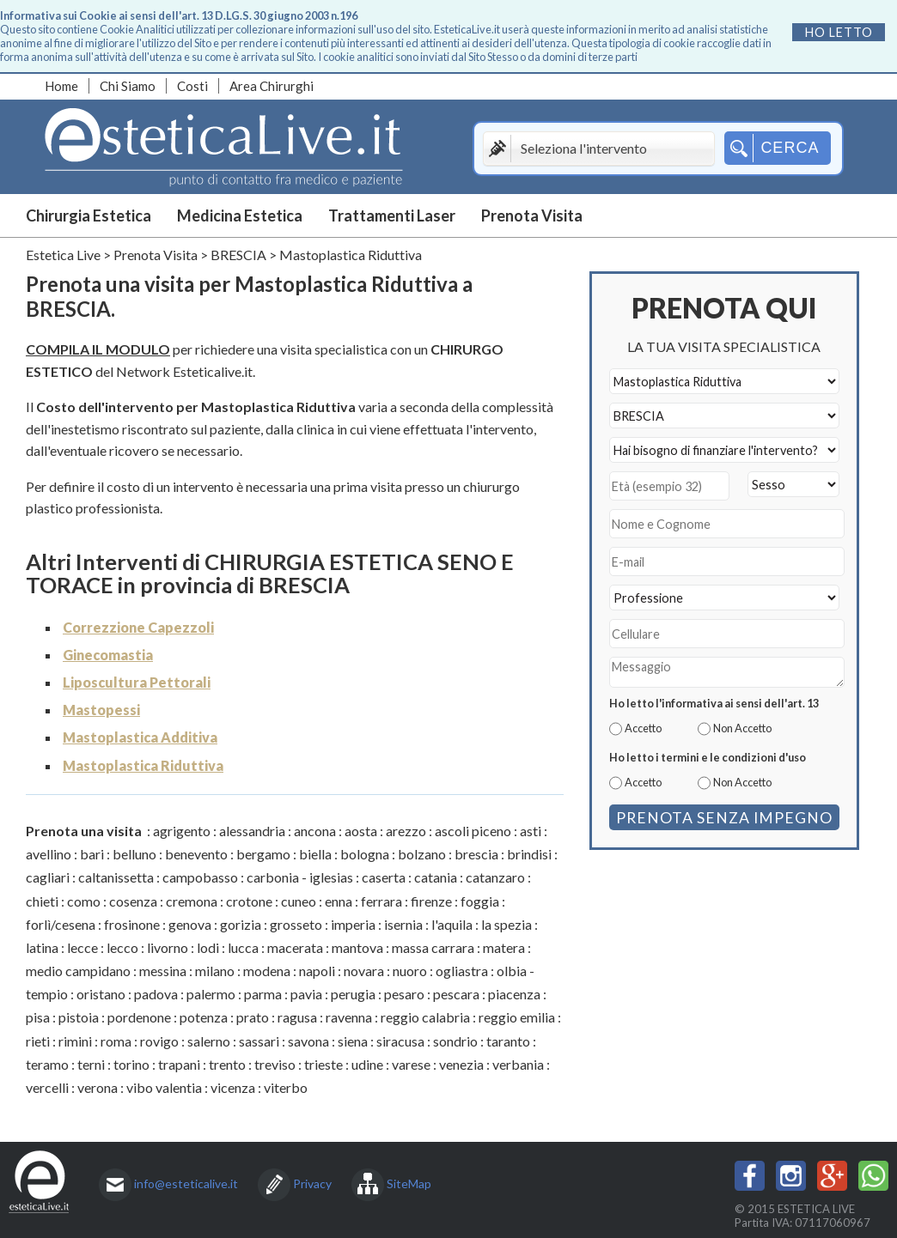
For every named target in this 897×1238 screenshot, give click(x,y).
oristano (100, 994)
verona (97, 1087)
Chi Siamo (128, 86)
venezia (461, 1064)
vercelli (47, 1087)
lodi (208, 947)
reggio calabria (425, 1017)
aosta (361, 830)
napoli (317, 970)
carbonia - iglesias (300, 877)
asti (530, 830)
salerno (208, 1041)
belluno (134, 854)
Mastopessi (101, 709)
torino (131, 1064)
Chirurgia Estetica (88, 215)
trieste (323, 1064)
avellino (48, 854)
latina (42, 947)
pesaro (404, 994)
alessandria (252, 830)
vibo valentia (164, 1087)
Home (61, 86)
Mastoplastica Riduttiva (143, 765)
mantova (357, 947)
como (84, 901)
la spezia (506, 924)
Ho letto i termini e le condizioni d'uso (707, 757)
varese (411, 1064)
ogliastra (462, 970)
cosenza (133, 901)
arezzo (406, 830)
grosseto (296, 924)
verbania (518, 1064)
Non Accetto (742, 728)
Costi (192, 86)
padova (156, 994)
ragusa (297, 1017)
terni (91, 1064)
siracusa (400, 1041)
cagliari (48, 877)
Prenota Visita (532, 215)
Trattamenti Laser (391, 215)
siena (353, 1041)
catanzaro (495, 877)
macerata (295, 947)
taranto (508, 1041)
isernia (403, 924)
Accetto (643, 728)
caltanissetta (116, 877)
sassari (259, 1041)
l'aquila (452, 924)
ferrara (381, 901)
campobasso (200, 877)
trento (227, 1064)
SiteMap (409, 1183)
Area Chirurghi (271, 86)
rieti (38, 1041)
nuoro (410, 970)
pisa (38, 1017)
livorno (167, 947)
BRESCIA (238, 254)
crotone (249, 901)
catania (435, 877)
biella (315, 854)
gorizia (240, 924)
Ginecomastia (108, 654)
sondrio (455, 1041)
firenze (431, 901)
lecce (82, 947)
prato (252, 1017)
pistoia (78, 1017)
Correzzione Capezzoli (138, 627)
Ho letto (839, 32)
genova (189, 924)
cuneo (298, 901)
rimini (75, 1041)
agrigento (182, 830)
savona (308, 1041)
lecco (122, 947)
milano (215, 970)
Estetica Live (63, 254)
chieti (42, 901)
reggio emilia (517, 1017)
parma (263, 994)
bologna (364, 854)
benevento (196, 854)
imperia (353, 924)
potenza (204, 1017)
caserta (384, 877)
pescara (456, 994)
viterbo (286, 1087)
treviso (275, 1064)
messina (162, 970)
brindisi (529, 854)
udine (367, 1064)
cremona (191, 901)
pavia (306, 994)
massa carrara (433, 947)
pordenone (139, 1017)
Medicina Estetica (239, 215)
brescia (476, 854)
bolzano (422, 854)
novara (364, 970)
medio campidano (78, 970)
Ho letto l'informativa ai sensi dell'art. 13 (714, 703)
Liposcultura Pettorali (137, 682)
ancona (315, 830)
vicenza (233, 1087)
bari (92, 854)
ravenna (349, 1017)
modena (266, 970)
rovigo (159, 1041)
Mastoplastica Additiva (140, 737)
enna (338, 901)
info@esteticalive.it (186, 1183)
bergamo (263, 854)
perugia (353, 994)
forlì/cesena (60, 924)
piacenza (514, 994)
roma (116, 1041)
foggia (480, 901)
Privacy (312, 1183)
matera (504, 947)
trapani (179, 1064)
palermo (210, 994)
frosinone (132, 924)
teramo (47, 1064)
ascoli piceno (473, 830)
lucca (243, 947)
